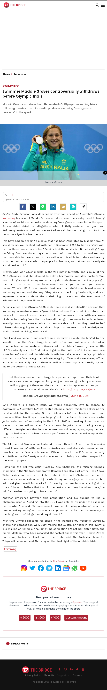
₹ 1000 (55, 618)
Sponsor (77, 602)
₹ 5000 (24, 618)
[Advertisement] (54, 42)
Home (7, 74)
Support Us (63, 675)
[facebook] (22, 206)
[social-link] (83, 206)
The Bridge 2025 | (41, 681)
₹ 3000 (40, 618)
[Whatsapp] (43, 206)
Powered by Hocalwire (63, 681)
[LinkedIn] (53, 206)
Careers (77, 675)
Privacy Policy (33, 675)
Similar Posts (20, 643)
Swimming (10, 86)
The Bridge (59, 561)
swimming (8, 218)
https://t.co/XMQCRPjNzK (79, 389)
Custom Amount (76, 618)
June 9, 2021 (80, 395)
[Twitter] (33, 206)
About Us (49, 675)
